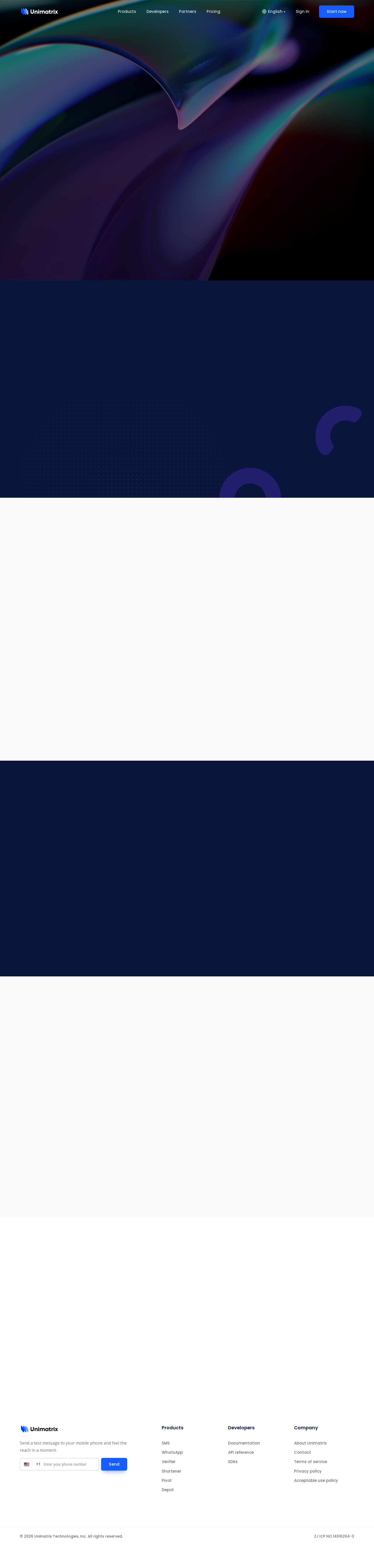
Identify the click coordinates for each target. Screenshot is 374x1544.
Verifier (169, 1460)
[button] (273, 11)
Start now (336, 11)
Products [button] (127, 11)
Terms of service (310, 1460)
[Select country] (32, 1462)
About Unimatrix (310, 1441)
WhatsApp (172, 1451)
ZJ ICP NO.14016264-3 (334, 1534)
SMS (166, 1441)
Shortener (171, 1469)
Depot (168, 1488)
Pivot (167, 1478)
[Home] (39, 11)
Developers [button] (158, 11)
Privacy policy (308, 1469)
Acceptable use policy (316, 1478)
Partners (187, 11)
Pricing (213, 11)
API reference (241, 1451)
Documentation (244, 1441)
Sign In (302, 11)
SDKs (233, 1460)
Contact (302, 1451)
